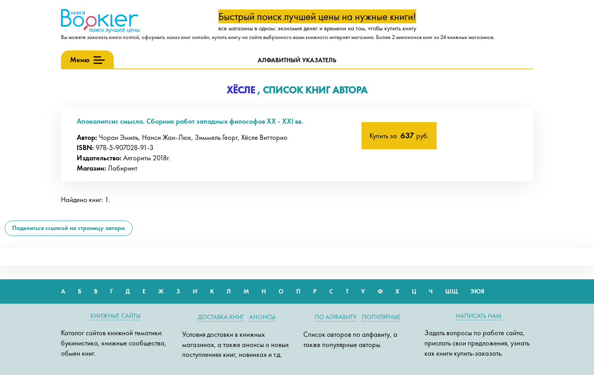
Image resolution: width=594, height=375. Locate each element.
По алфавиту (335, 317)
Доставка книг (221, 317)
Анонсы (262, 317)
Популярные (381, 317)
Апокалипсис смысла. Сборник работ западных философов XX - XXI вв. (190, 121)
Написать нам (479, 316)
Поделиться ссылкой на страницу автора (68, 228)
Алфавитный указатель (297, 60)
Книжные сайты (115, 316)
